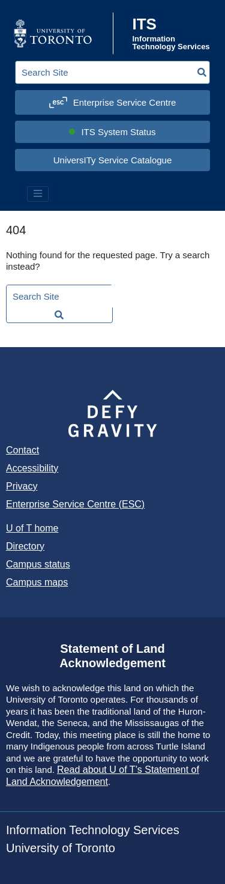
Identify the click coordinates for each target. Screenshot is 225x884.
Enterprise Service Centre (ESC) (75, 504)
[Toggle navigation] (38, 194)
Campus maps (37, 582)
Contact (22, 450)
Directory (25, 546)
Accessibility (32, 468)
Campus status (38, 564)
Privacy (21, 486)
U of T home (32, 528)
